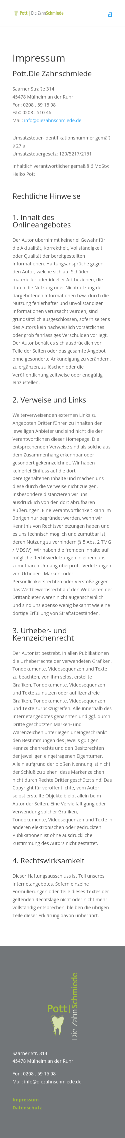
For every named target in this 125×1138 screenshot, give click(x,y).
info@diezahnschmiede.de (52, 120)
